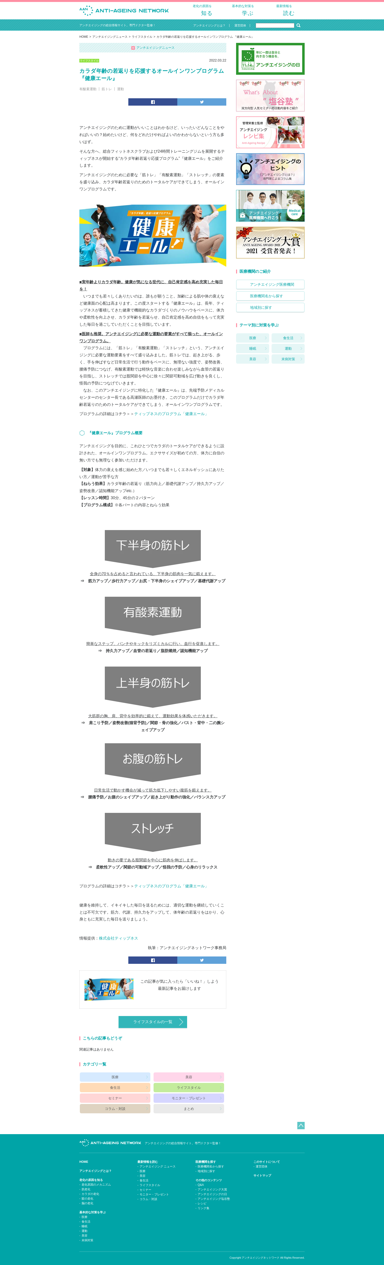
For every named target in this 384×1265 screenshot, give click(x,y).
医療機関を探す (205, 1158)
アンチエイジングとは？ (95, 1167)
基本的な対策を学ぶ (92, 1208)
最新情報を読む (147, 1158)
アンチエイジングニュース (110, 40)
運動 (120, 93)
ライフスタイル (142, 40)
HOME (83, 40)
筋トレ (107, 93)
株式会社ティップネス (118, 944)
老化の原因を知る (91, 1176)
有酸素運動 (87, 93)
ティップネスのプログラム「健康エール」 (171, 419)
